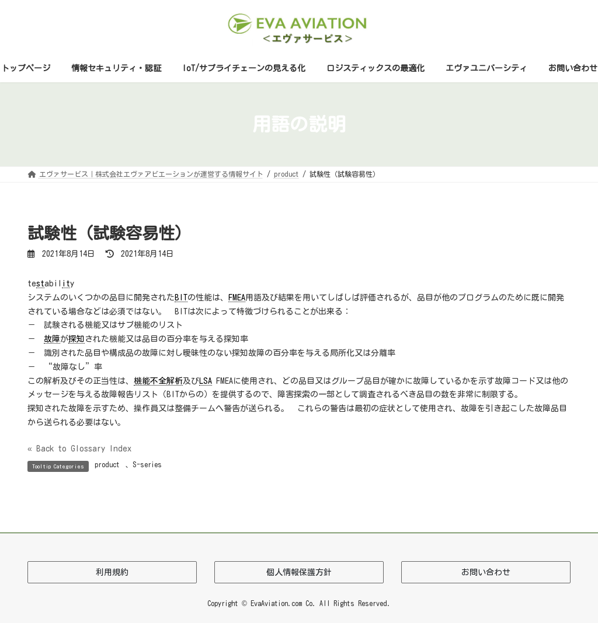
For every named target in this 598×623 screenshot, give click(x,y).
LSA (205, 381)
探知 (76, 339)
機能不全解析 (158, 381)
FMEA (236, 297)
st (40, 283)
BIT (181, 297)
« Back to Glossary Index (79, 448)
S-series (147, 464)
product (107, 464)
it (66, 283)
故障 (52, 339)
